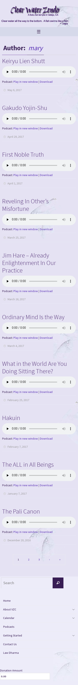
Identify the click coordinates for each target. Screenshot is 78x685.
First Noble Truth (23, 154)
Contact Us (10, 644)
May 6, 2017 (14, 90)
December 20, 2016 (19, 540)
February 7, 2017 (17, 447)
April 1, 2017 (14, 183)
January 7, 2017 (17, 493)
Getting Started (12, 635)
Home (7, 600)
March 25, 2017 (16, 237)
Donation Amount (11, 670)
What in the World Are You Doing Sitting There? (34, 367)
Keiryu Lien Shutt (23, 61)
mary (35, 48)
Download (46, 82)
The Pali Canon (21, 511)
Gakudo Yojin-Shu (24, 108)
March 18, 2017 (16, 299)
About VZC (9, 609)
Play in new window (25, 82)
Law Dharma (11, 653)
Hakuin (11, 418)
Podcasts (8, 627)
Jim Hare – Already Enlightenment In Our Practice (29, 262)
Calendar (8, 618)
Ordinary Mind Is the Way (33, 317)
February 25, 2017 (18, 400)
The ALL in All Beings (28, 464)
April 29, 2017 (15, 137)
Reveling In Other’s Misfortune (25, 204)
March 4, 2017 (15, 346)
